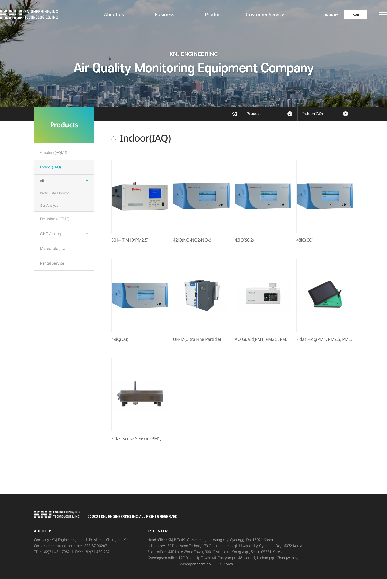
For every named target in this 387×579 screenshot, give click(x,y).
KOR (355, 14)
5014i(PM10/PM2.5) (129, 240)
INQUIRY (331, 15)
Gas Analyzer (50, 205)
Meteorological (53, 248)
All (42, 180)
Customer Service (265, 14)
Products (214, 14)
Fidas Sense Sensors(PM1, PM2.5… (139, 438)
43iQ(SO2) (244, 240)
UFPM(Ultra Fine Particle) (197, 339)
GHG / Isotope (52, 233)
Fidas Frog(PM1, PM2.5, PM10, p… (324, 339)
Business (164, 14)
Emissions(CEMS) (54, 218)
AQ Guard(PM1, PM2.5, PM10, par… (263, 339)
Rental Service (52, 263)
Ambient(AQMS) (54, 152)
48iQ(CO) (304, 240)
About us (114, 14)
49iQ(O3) (119, 339)
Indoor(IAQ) (325, 113)
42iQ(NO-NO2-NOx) (192, 240)
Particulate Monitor (54, 193)
